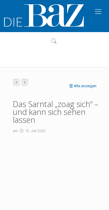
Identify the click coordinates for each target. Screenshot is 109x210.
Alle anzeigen (82, 86)
